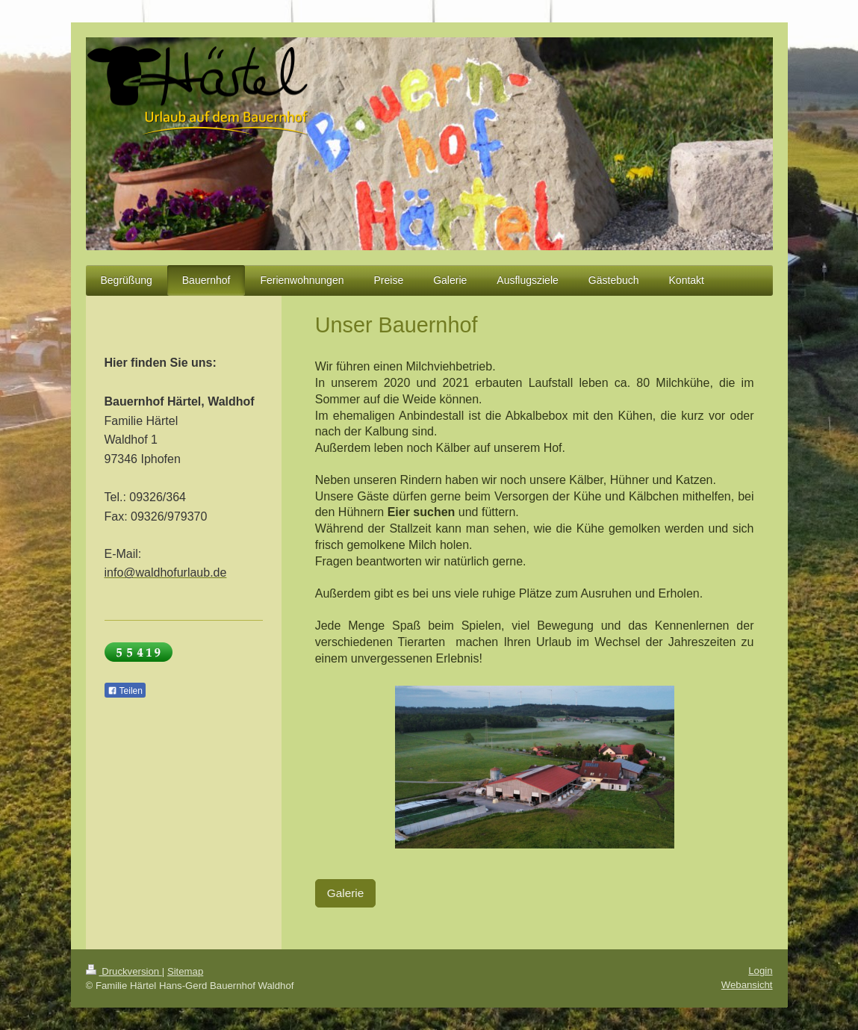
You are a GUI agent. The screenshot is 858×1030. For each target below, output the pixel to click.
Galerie (345, 893)
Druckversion (124, 971)
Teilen (125, 691)
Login (760, 970)
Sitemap (185, 971)
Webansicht (747, 984)
